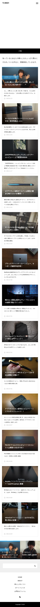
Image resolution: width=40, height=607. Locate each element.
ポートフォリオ (20, 588)
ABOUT (20, 580)
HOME (20, 577)
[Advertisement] (20, 27)
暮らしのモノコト (20, 584)
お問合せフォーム (20, 591)
